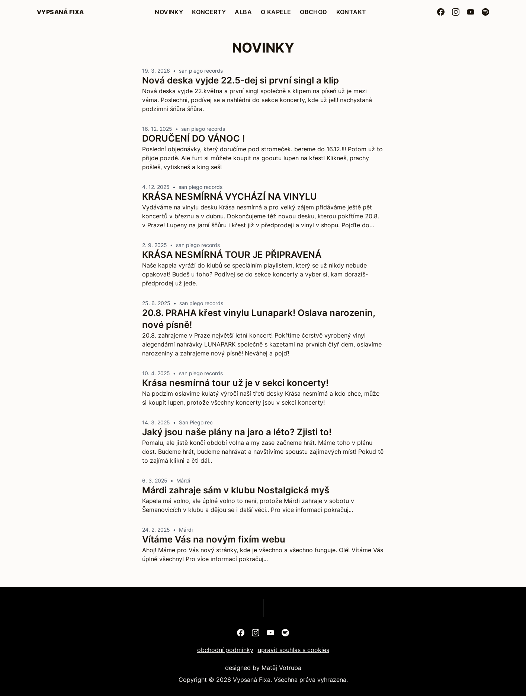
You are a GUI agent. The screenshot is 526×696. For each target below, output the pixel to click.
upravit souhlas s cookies (293, 650)
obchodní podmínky (225, 650)
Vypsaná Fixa (60, 12)
